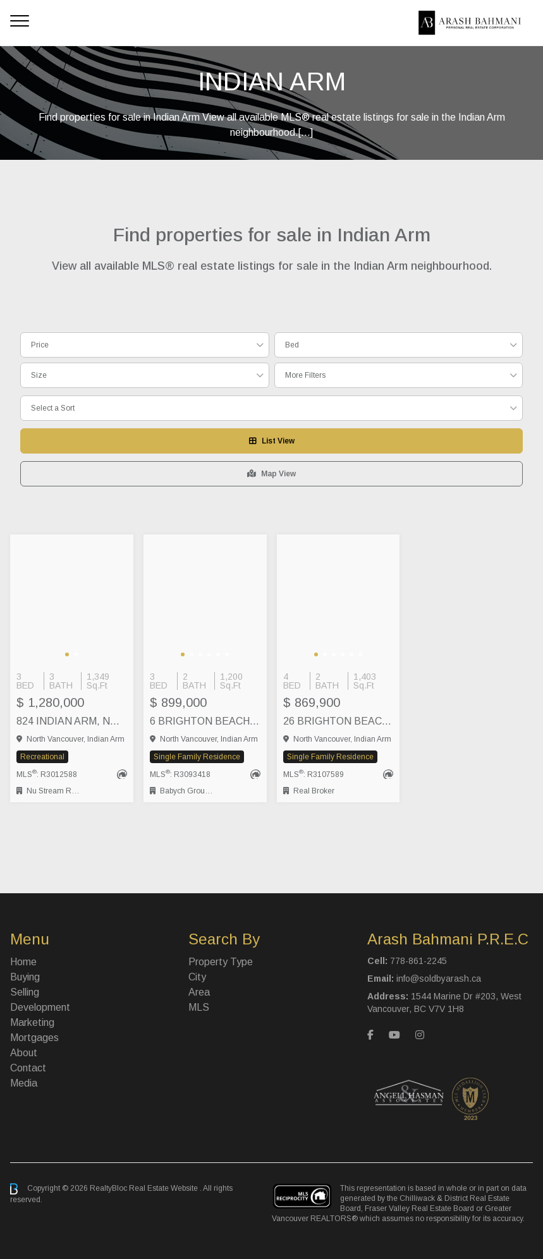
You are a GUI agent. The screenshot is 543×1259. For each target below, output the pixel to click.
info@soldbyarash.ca (438, 978)
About (23, 1052)
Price (40, 344)
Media (23, 1083)
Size (39, 375)
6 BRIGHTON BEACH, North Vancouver (205, 721)
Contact (28, 1068)
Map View (271, 473)
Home (23, 961)
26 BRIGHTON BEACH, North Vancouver (338, 721)
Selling (24, 992)
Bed (292, 344)
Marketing (32, 1022)
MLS (198, 1007)
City (197, 977)
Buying (25, 977)
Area (199, 992)
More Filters (305, 375)
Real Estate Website (164, 1188)
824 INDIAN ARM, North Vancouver (71, 721)
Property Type (220, 961)
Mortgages (34, 1037)
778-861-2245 (418, 961)
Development (40, 1007)
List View (272, 441)
